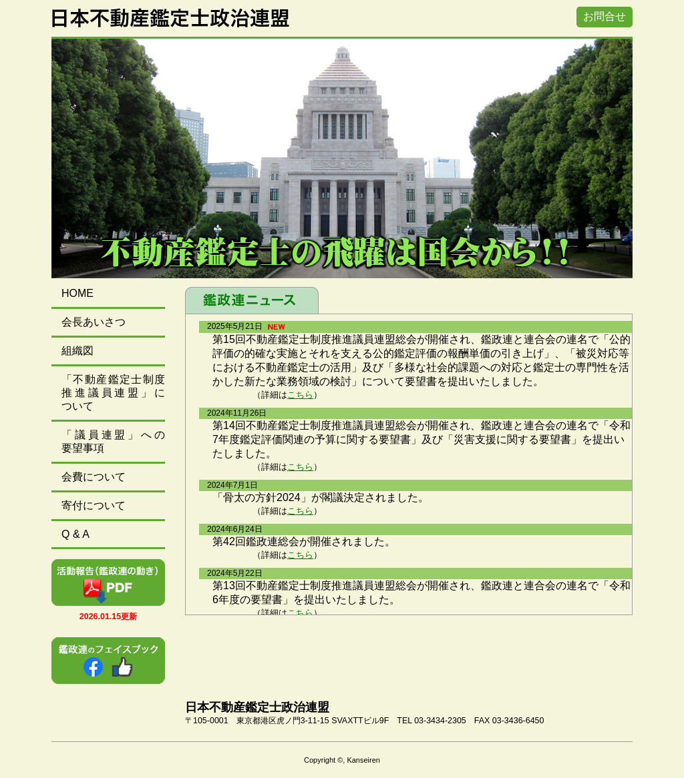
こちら (300, 395)
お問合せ (604, 16)
